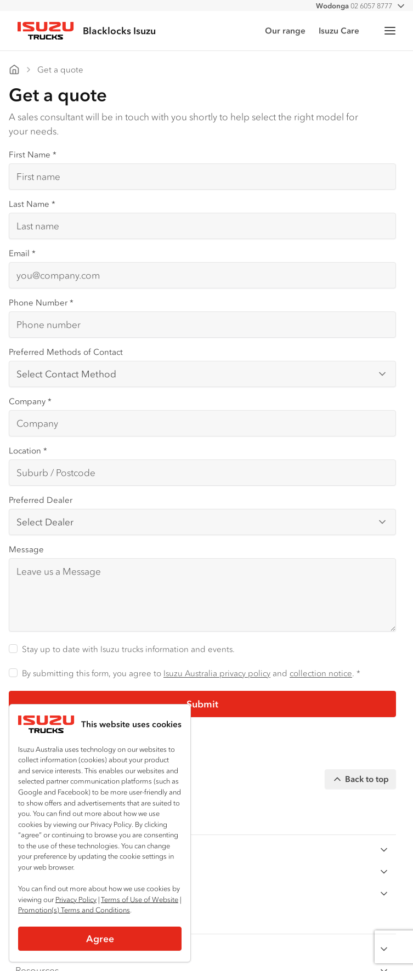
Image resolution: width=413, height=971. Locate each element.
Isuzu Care (339, 30)
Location (28, 450)
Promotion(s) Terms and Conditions (74, 910)
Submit (202, 704)
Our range (285, 30)
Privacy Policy (76, 899)
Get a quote (60, 69)
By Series (202, 849)
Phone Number (41, 302)
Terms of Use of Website (139, 899)
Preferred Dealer (40, 500)
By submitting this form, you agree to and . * (191, 673)
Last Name (32, 203)
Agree (100, 939)
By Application (202, 871)
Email (22, 253)
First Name (32, 154)
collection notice (321, 673)
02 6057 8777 (354, 5)
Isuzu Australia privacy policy (216, 673)
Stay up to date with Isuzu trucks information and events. (128, 649)
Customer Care (202, 948)
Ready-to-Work (202, 893)
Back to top (360, 779)
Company (30, 401)
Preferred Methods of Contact (66, 352)
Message (26, 549)
